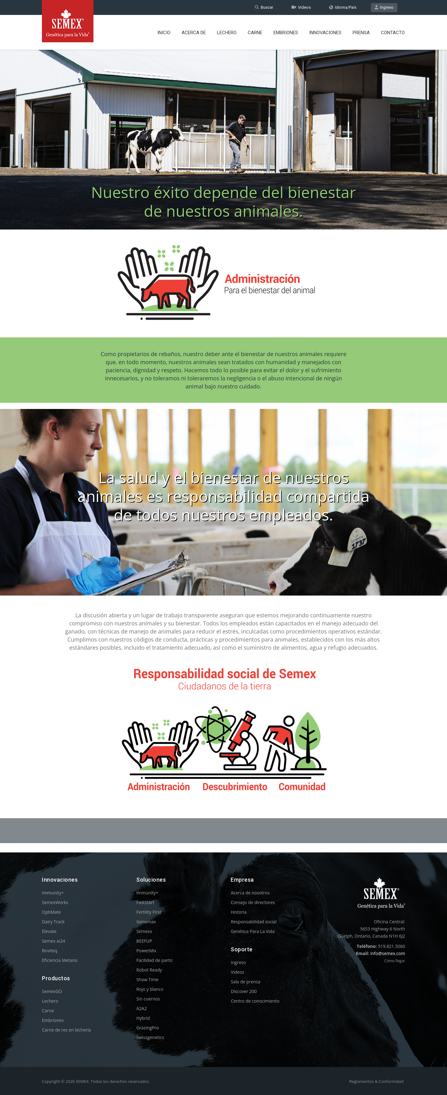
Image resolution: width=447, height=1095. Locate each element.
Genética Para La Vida (252, 931)
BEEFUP (144, 941)
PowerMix (146, 950)
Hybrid (143, 1018)
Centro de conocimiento (255, 1001)
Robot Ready (149, 970)
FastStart (145, 902)
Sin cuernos (148, 999)
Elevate (49, 931)
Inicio (163, 32)
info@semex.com (387, 953)
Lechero (227, 32)
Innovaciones (325, 32)
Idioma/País (342, 7)
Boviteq (49, 950)
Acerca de (194, 32)
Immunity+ (53, 893)
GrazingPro (147, 1028)
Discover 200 (244, 991)
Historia (238, 912)
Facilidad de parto (154, 960)
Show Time (147, 979)
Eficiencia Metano (60, 960)
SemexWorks (55, 902)
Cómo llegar (394, 960)
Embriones (285, 32)
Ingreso (384, 7)
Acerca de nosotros (250, 893)
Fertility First (148, 912)
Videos (301, 7)
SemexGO (52, 991)
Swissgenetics (150, 1037)
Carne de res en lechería (66, 1030)
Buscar (264, 7)
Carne (255, 32)
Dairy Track (53, 922)
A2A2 (141, 1008)
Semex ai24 (53, 941)
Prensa (361, 32)
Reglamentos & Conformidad (376, 1081)
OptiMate (51, 912)
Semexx (144, 931)
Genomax (146, 922)
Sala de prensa (245, 982)
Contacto (393, 32)
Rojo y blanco (149, 989)
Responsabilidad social (254, 922)
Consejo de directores (253, 902)
